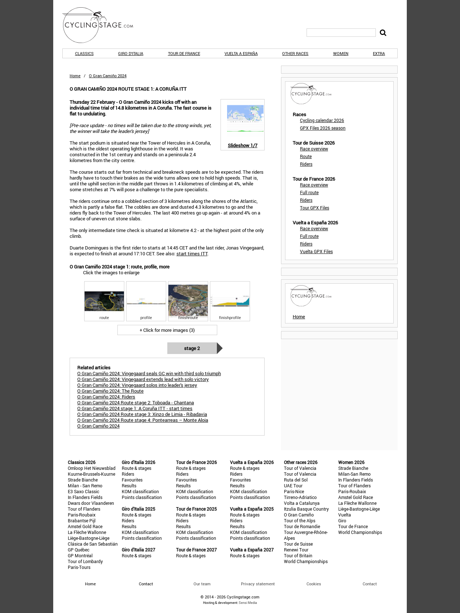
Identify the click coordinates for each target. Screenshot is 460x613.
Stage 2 (192, 348)
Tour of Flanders (84, 509)
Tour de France (184, 53)
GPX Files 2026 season (323, 128)
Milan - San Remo (85, 485)
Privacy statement (258, 583)
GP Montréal (80, 555)
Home (75, 75)
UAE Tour (293, 485)
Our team (202, 583)
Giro (342, 520)
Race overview (314, 149)
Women (340, 53)
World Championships (306, 561)
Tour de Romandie (302, 526)
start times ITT (191, 253)
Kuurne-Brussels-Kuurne (91, 474)
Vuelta (344, 515)
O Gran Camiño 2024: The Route (110, 391)
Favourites (132, 480)
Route (306, 156)
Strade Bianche (83, 480)
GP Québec (78, 550)
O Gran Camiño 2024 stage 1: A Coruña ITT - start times (134, 408)
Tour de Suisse (298, 544)
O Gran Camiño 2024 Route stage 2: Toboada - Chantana (135, 402)
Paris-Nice (294, 491)
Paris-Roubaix (81, 515)
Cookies (314, 583)
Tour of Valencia (300, 468)
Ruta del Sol (296, 480)
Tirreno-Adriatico (300, 497)
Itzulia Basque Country (306, 509)
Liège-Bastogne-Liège (88, 538)
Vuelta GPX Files (316, 251)
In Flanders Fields (85, 497)
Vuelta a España (241, 53)
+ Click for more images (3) (167, 330)
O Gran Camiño (299, 515)
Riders (306, 164)
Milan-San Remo (354, 474)
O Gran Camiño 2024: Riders (106, 396)
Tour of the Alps (299, 520)
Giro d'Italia (130, 53)
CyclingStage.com (102, 25)
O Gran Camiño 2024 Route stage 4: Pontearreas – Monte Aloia (142, 420)
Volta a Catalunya (302, 503)
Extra (379, 53)
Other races (295, 53)
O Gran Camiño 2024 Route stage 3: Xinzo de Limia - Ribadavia (142, 414)
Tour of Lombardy (85, 561)
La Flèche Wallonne (87, 532)
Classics (84, 53)
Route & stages (136, 468)
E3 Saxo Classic (83, 491)
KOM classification (140, 491)
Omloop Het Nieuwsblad (92, 468)
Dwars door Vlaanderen (91, 503)
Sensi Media (248, 602)
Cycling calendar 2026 (322, 120)
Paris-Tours (79, 567)
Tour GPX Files (314, 208)
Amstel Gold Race (85, 526)
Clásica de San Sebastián (93, 544)
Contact (370, 583)
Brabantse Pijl (81, 520)
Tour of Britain (298, 555)
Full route (309, 192)
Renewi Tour (296, 550)
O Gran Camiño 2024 (98, 426)
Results (129, 485)
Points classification (142, 497)
